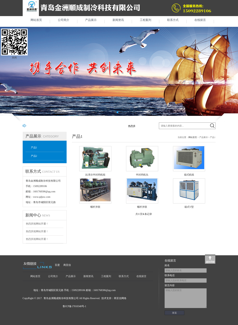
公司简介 (63, 19)
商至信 (67, 265)
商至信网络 (120, 298)
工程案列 (145, 19)
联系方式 (173, 19)
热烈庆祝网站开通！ (37, 223)
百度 (57, 265)
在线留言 (200, 19)
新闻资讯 (118, 19)
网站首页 (36, 19)
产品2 (34, 156)
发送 (174, 312)
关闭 (14, 57)
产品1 (34, 147)
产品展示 (91, 19)
